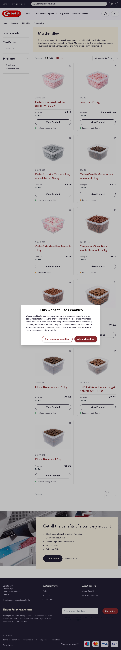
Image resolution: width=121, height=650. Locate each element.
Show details (50, 330)
